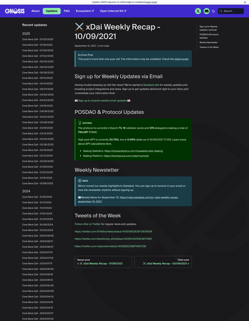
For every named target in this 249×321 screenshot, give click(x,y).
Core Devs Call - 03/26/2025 (38, 122)
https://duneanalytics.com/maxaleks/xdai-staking (133, 151)
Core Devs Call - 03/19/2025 (37, 128)
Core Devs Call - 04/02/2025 (38, 117)
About (35, 11)
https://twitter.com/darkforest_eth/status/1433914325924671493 (113, 239)
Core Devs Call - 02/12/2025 (37, 156)
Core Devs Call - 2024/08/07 (38, 247)
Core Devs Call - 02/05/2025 (38, 161)
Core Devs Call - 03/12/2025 (37, 134)
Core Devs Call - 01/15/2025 (37, 178)
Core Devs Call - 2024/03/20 (38, 319)
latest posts (181, 59)
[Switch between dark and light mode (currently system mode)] (213, 11)
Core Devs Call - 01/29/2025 (37, 167)
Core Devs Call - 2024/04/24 (38, 297)
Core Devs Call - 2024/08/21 (37, 241)
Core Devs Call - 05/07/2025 (37, 89)
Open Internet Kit (113, 11)
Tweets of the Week (209, 47)
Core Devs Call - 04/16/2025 (37, 106)
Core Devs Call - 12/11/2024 (36, 202)
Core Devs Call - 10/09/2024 (37, 225)
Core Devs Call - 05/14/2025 (37, 84)
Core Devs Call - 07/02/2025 (37, 56)
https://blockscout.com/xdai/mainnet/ (126, 156)
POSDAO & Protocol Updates (209, 36)
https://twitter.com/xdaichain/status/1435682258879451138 (110, 246)
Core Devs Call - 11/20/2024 (37, 214)
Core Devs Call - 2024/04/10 (37, 308)
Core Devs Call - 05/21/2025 (37, 78)
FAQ (67, 11)
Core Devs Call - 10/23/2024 (37, 219)
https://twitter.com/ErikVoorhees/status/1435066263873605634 (113, 231)
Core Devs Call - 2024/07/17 (37, 264)
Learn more (151, 2)
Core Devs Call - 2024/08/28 (38, 236)
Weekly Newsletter (209, 42)
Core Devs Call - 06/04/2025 (38, 67)
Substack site (151, 85)
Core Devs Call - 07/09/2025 (37, 50)
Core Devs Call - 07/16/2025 (37, 45)
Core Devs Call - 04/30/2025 (38, 95)
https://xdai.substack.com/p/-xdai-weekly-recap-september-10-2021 (128, 199)
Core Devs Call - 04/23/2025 (38, 100)
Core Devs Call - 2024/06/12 (37, 280)
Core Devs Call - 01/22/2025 (37, 172)
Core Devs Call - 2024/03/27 (37, 313)
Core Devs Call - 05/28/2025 (38, 73)
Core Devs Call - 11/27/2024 (37, 208)
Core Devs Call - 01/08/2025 (37, 183)
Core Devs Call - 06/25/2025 (38, 62)
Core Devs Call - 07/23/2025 (37, 39)
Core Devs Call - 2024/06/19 (37, 274)
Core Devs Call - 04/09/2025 (38, 111)
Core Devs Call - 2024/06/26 (38, 269)
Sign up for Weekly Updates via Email (208, 28)
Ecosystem (85, 11)
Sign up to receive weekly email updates (102, 100)
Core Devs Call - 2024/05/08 (38, 291)
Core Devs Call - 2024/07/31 (37, 252)
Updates (51, 11)
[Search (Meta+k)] (231, 11)
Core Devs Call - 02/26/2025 (38, 145)
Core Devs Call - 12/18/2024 (37, 197)
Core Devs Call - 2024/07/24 (37, 258)
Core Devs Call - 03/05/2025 (38, 139)
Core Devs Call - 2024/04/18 (37, 302)
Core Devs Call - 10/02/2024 (37, 230)
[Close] (245, 2)
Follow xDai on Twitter (88, 224)
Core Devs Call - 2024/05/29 (38, 286)
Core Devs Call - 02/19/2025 (37, 150)
